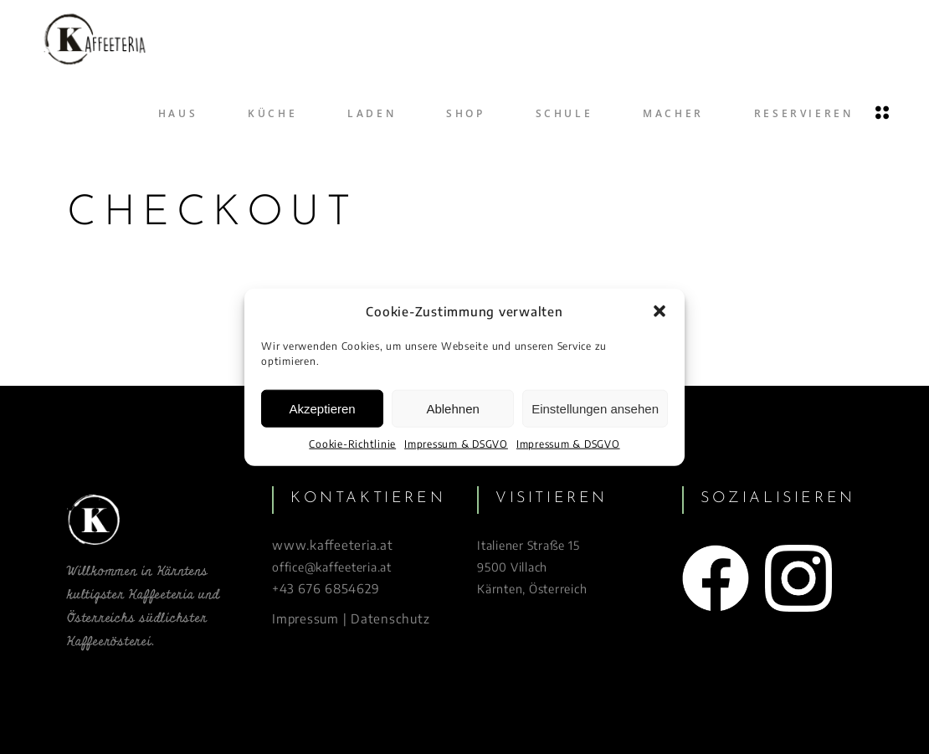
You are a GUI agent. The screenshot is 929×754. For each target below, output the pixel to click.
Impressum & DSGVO (456, 444)
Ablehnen (452, 409)
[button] (659, 311)
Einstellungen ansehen (595, 409)
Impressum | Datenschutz (350, 618)
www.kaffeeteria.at (332, 544)
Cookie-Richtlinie (352, 444)
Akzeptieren (322, 409)
